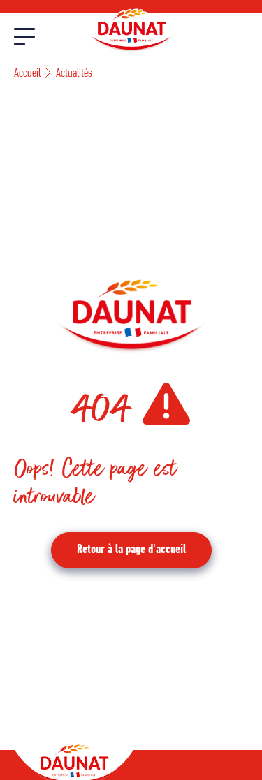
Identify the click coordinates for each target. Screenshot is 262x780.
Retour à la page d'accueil (131, 550)
